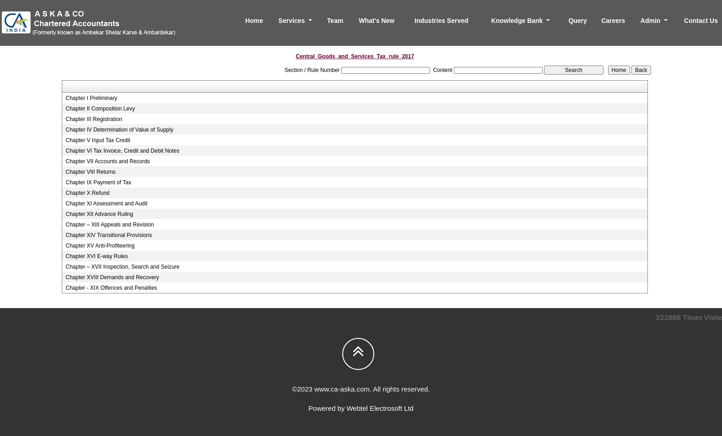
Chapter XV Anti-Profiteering (100, 246)
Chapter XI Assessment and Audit (106, 203)
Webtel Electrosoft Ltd (379, 408)
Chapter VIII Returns (90, 172)
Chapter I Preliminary (91, 98)
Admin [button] (651, 20)
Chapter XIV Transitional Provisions (108, 235)
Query (577, 20)
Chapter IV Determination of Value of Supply (119, 130)
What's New (376, 20)
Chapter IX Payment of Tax (98, 182)
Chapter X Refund (87, 193)
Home (254, 20)
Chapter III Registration (93, 119)
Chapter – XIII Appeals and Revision (109, 224)
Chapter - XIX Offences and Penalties (111, 288)
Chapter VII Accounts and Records (107, 161)
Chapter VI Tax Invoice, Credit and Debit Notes (122, 151)
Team (335, 20)
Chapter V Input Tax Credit (97, 140)
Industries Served (442, 20)
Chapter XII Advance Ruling (99, 214)
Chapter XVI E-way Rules (96, 256)
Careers (613, 20)
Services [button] (293, 20)
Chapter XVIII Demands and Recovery (112, 277)
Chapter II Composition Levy (100, 108)
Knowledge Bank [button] (518, 20)
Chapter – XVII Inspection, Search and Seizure (122, 267)
